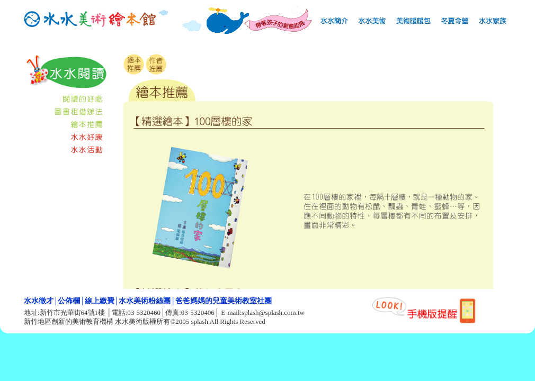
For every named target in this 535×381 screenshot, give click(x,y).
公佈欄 (69, 301)
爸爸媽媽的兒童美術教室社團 (223, 301)
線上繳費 (99, 301)
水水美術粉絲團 (145, 301)
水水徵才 (39, 301)
